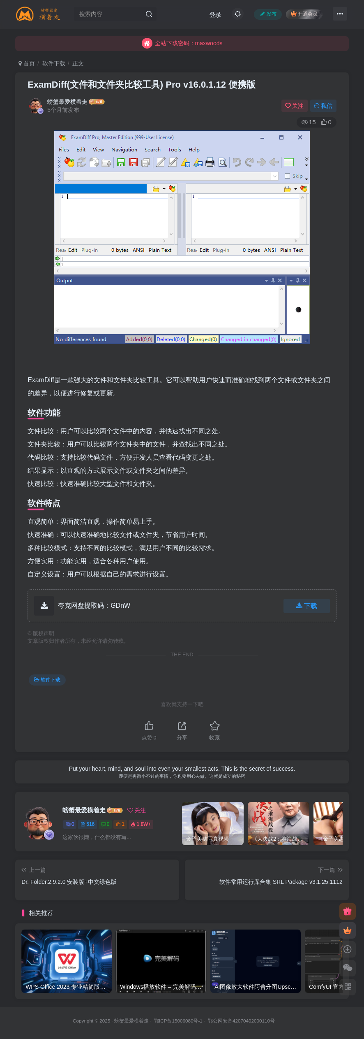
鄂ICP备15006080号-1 (178, 1020)
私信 (323, 105)
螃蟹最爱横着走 (67, 101)
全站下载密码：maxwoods (182, 45)
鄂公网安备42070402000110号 (241, 1020)
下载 (306, 605)
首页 (26, 63)
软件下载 (53, 63)
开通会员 (304, 14)
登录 (215, 14)
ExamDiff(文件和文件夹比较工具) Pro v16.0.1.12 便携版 (142, 84)
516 (87, 824)
